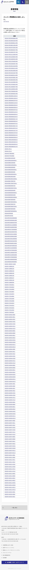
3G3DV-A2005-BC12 (10, 418)
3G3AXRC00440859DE (11, 218)
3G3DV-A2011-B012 (10, 480)
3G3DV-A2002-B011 (10, 335)
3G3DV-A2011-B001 (10, 473)
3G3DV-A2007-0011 (10, 423)
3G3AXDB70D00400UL (11, 202)
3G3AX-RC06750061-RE (11, 77)
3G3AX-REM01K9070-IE (11, 128)
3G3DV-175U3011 (9, 284)
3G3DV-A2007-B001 (10, 436)
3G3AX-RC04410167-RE (11, 73)
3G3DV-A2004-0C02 (10, 358)
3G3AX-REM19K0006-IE (11, 139)
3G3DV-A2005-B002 (10, 404)
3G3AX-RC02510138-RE (11, 66)
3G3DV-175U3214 (9, 305)
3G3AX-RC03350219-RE (11, 68)
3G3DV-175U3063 (9, 289)
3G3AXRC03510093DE (11, 238)
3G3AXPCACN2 (9, 215)
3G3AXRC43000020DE (11, 259)
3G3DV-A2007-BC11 (10, 450)
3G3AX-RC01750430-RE (11, 61)
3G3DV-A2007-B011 (10, 441)
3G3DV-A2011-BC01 (10, 482)
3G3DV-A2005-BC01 (10, 411)
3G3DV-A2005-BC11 (10, 416)
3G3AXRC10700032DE (11, 250)
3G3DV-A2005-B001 (10, 402)
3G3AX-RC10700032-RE (11, 84)
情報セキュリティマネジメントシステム (11, 550)
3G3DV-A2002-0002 (10, 314)
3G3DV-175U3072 (9, 294)
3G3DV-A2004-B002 (10, 367)
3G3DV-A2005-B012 (10, 409)
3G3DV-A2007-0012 (10, 425)
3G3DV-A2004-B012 (10, 372)
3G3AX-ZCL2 (8, 151)
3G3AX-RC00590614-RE (11, 43)
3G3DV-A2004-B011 (10, 370)
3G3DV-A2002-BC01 (10, 340)
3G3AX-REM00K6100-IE (11, 116)
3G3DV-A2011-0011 (10, 459)
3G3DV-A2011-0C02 (10, 466)
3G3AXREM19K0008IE (11, 261)
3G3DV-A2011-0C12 (10, 471)
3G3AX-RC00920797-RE (11, 52)
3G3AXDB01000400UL (11, 160)
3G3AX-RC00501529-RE (11, 40)
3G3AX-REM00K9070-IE (11, 123)
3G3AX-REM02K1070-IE (11, 132)
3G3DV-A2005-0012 (10, 390)
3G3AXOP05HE (9, 213)
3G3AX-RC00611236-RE (11, 45)
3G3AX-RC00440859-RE (11, 38)
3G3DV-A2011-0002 (10, 457)
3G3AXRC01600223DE (11, 227)
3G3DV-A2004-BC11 (10, 379)
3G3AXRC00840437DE (11, 222)
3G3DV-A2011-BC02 (10, 485)
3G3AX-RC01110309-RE (11, 54)
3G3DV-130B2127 (9, 278)
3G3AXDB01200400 (10, 162)
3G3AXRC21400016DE (11, 254)
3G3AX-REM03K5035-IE (11, 137)
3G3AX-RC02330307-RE (11, 63)
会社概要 (5, 557)
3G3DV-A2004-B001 (10, 365)
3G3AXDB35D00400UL (11, 192)
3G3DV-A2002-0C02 (10, 324)
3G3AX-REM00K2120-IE (11, 102)
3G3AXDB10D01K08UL (11, 178)
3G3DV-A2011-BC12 (10, 489)
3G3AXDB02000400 (10, 167)
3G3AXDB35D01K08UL (11, 197)
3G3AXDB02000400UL (11, 169)
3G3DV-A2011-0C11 (10, 469)
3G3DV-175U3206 (9, 301)
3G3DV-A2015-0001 (10, 492)
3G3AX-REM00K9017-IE (11, 119)
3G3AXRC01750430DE (11, 229)
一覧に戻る (14, 507)
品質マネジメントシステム (8, 547)
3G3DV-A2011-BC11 (10, 487)
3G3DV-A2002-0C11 (10, 326)
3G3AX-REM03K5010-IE (11, 135)
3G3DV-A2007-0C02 (10, 429)
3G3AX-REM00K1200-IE (11, 96)
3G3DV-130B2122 (9, 266)
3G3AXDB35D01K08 (10, 195)
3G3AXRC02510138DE (11, 234)
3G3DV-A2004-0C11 (10, 360)
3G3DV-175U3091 (9, 296)
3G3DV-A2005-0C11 (10, 397)
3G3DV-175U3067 (9, 291)
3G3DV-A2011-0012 (10, 462)
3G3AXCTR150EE (9, 155)
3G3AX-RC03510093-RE (11, 70)
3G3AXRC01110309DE (11, 225)
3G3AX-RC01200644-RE (11, 56)
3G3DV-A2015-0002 (10, 494)
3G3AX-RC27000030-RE (11, 91)
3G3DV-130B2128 (9, 280)
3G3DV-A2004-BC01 (10, 374)
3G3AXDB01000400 (10, 158)
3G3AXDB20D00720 (10, 185)
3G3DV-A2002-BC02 (10, 342)
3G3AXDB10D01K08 (10, 176)
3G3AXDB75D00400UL (11, 211)
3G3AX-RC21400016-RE (11, 89)
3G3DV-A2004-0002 (10, 349)
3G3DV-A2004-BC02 (10, 377)
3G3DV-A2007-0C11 (10, 432)
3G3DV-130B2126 (9, 275)
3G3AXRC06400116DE (11, 243)
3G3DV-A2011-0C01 (10, 464)
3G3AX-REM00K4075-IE (11, 109)
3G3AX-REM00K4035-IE (11, 107)
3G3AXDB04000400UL (11, 174)
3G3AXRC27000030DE (11, 257)
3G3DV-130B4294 (9, 282)
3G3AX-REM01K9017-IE (11, 126)
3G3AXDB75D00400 (10, 208)
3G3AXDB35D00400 (10, 190)
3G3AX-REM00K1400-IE (11, 98)
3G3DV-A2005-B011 (10, 406)
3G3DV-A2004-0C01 (10, 356)
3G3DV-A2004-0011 (10, 351)
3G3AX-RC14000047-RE (11, 86)
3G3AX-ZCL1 (8, 149)
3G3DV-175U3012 (9, 287)
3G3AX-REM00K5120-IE (11, 112)
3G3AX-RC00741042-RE (11, 47)
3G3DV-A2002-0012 (10, 319)
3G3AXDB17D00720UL (11, 183)
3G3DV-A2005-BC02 (10, 413)
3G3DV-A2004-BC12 (10, 381)
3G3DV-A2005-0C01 (10, 393)
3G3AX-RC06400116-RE (11, 75)
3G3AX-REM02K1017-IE (11, 130)
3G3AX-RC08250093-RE (11, 79)
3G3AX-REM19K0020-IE (11, 142)
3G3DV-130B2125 (9, 273)
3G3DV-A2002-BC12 (10, 347)
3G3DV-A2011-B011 (10, 478)
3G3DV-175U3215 (9, 307)
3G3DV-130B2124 (9, 271)
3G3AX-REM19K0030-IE (11, 144)
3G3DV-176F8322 (9, 312)
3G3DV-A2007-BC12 (10, 453)
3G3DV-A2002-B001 (10, 330)
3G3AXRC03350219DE (11, 236)
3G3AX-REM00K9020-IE (11, 121)
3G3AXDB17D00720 (10, 181)
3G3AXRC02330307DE (11, 231)
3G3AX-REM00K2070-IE (11, 100)
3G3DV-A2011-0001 (10, 455)
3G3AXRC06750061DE (11, 245)
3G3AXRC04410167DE (11, 241)
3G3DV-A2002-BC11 (10, 344)
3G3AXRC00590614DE (11, 220)
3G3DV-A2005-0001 (10, 383)
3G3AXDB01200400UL (11, 165)
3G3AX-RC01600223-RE (11, 59)
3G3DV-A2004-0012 (10, 353)
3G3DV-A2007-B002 (10, 439)
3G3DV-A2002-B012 (10, 337)
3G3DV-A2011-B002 (10, 476)
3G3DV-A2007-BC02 (10, 448)
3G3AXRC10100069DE (11, 248)
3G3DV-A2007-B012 (10, 443)
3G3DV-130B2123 (9, 268)
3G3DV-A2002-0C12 (10, 328)
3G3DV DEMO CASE (10, 264)
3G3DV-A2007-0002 (10, 420)
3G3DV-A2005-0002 (10, 386)
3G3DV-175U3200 (9, 298)
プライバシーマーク (7, 552)
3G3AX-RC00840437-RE (11, 50)
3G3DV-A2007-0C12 (10, 434)
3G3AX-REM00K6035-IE (11, 114)
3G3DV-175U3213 (9, 303)
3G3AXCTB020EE (9, 153)
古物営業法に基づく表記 (8, 545)
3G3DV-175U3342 (9, 310)
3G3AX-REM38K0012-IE (11, 146)
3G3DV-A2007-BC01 (10, 446)
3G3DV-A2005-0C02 (10, 395)
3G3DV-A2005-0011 (10, 388)
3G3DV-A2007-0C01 (10, 427)
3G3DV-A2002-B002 (10, 333)
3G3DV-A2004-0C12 (10, 363)
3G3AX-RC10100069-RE (11, 82)
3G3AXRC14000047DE (11, 252)
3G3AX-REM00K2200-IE (11, 105)
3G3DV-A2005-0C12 (10, 400)
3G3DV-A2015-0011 (10, 496)
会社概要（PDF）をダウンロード (15, 562)
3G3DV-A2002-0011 (10, 317)
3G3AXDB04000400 (10, 172)
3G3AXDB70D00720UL (11, 206)
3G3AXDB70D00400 (10, 199)
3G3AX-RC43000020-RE (11, 93)
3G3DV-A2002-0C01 (10, 321)
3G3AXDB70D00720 (10, 204)
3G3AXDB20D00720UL (11, 188)
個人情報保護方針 (6, 555)
